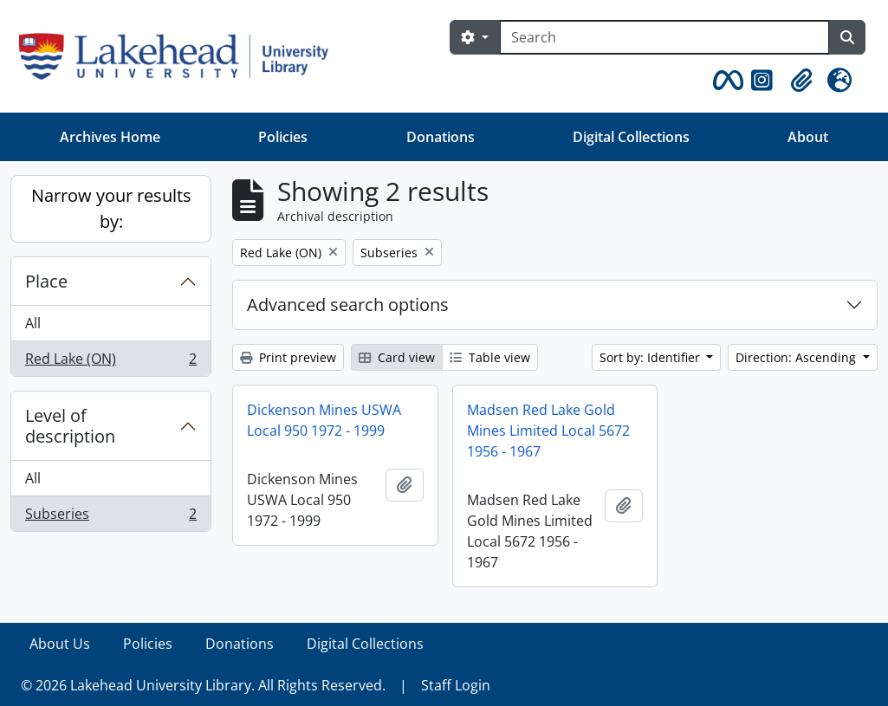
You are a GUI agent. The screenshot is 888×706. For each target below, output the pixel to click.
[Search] (664, 37)
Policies (283, 136)
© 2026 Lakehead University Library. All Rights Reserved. (203, 685)
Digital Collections (631, 136)
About (808, 136)
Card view (397, 357)
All (33, 323)
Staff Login (455, 685)
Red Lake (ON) (110, 362)
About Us (59, 643)
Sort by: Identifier (651, 357)
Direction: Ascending (797, 357)
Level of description (70, 426)
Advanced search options (348, 304)
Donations (440, 136)
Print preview (288, 357)
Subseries (110, 517)
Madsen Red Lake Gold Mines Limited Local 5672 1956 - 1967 (548, 430)
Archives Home (110, 136)
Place (46, 281)
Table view (490, 357)
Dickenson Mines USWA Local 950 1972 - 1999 (324, 420)
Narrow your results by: (111, 208)
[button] (725, 81)
